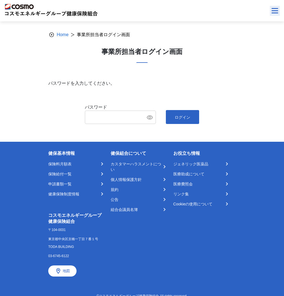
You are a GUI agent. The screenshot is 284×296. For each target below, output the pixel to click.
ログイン (182, 117)
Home (63, 34)
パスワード (96, 107)
